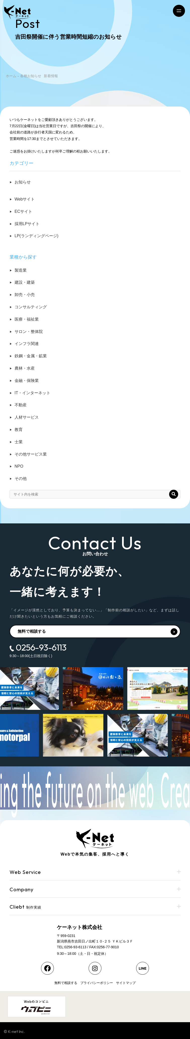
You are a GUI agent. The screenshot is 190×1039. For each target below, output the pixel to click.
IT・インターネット (32, 393)
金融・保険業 (27, 380)
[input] (43, 494)
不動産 (21, 405)
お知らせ (23, 182)
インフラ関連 (27, 343)
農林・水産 (25, 368)
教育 (19, 429)
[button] (173, 494)
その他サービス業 (31, 454)
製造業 (21, 270)
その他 (21, 478)
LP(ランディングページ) (36, 236)
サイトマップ (126, 983)
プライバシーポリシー (96, 983)
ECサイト (23, 211)
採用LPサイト (27, 224)
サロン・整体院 (29, 331)
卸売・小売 (25, 294)
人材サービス (27, 417)
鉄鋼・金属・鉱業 (31, 356)
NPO (19, 466)
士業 (19, 442)
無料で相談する (98, 631)
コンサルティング (31, 307)
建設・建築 (25, 282)
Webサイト (25, 199)
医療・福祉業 (27, 319)
